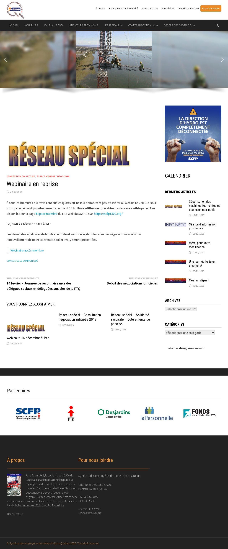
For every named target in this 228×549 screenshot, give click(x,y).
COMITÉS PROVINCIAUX (141, 25)
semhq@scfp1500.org (89, 512)
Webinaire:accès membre (27, 250)
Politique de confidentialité (123, 8)
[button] (5, 60)
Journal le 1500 (54, 25)
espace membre (46, 176)
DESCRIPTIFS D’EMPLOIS (177, 25)
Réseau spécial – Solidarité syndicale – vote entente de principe (130, 319)
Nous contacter (150, 8)
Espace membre (211, 8)
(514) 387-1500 (90, 496)
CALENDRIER (177, 176)
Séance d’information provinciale (202, 226)
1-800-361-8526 (86, 500)
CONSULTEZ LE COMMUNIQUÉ (22, 260)
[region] (114, 64)
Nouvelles (31, 25)
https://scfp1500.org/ (108, 214)
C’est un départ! (199, 280)
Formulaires (168, 8)
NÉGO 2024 (63, 176)
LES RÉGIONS (111, 25)
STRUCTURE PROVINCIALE (83, 25)
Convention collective (21, 176)
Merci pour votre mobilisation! (199, 245)
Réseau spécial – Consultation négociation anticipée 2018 (80, 317)
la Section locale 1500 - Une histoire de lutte (39, 505)
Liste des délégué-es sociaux (185, 348)
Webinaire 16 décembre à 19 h (28, 338)
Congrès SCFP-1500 (188, 8)
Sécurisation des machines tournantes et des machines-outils (204, 206)
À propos (101, 8)
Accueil (14, 25)
